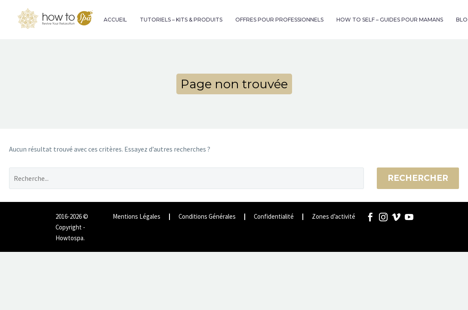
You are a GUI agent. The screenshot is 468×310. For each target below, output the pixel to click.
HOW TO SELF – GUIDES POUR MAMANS (389, 19)
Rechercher (418, 178)
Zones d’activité (333, 217)
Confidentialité (274, 217)
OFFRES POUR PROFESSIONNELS (279, 19)
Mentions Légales (136, 217)
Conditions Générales (207, 217)
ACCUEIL (115, 19)
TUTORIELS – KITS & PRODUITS (181, 19)
